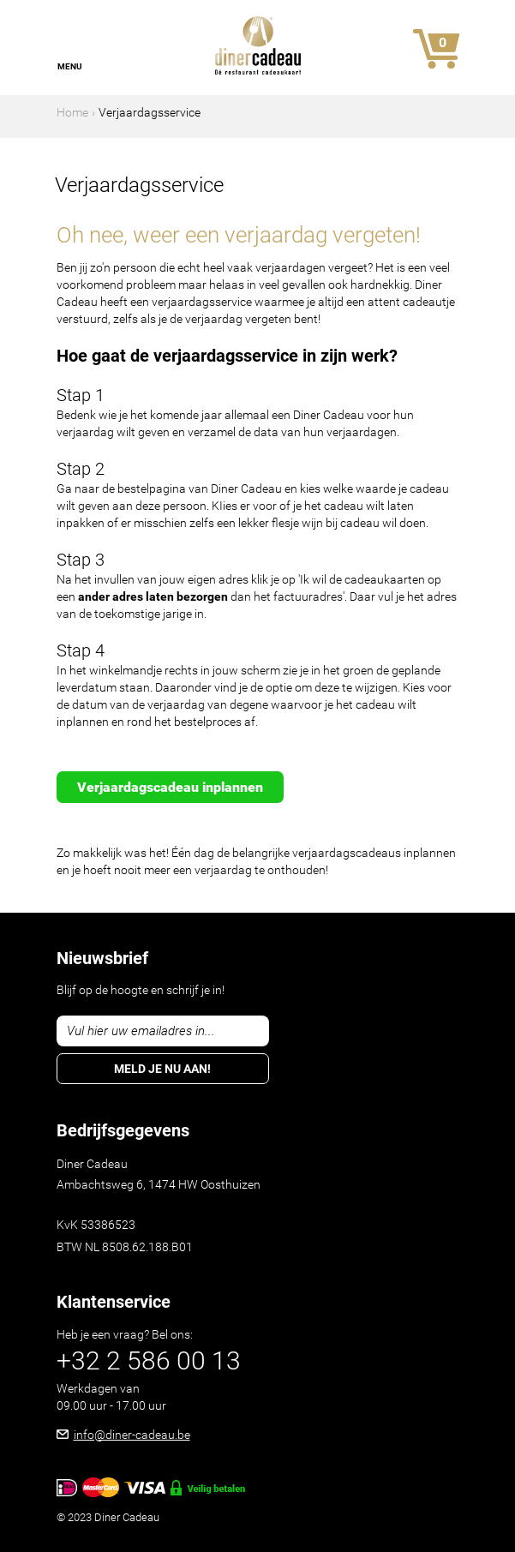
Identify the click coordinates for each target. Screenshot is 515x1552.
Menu (69, 66)
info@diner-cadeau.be (132, 1434)
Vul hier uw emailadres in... (141, 1031)
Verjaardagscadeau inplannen (170, 787)
